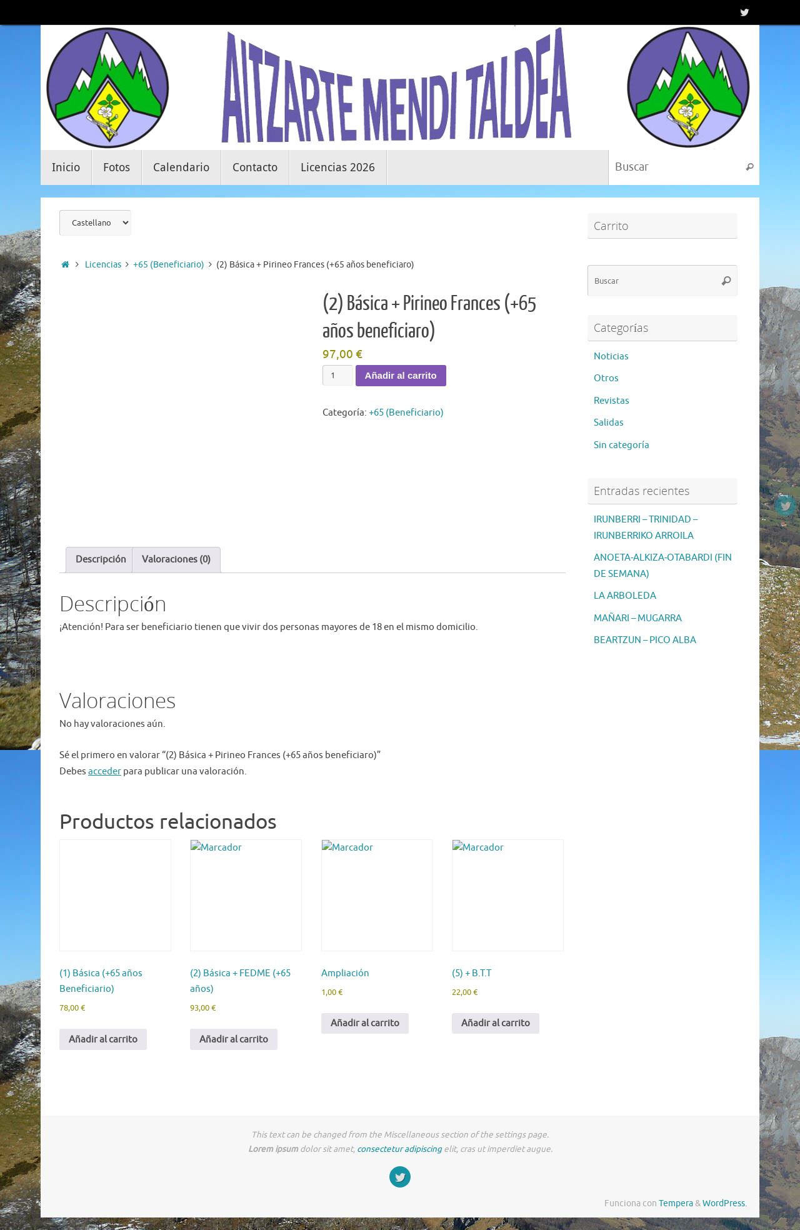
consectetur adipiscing (399, 1149)
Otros (606, 378)
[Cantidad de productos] (337, 375)
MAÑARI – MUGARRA (638, 618)
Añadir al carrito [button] (103, 1040)
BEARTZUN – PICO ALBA (645, 640)
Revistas (611, 401)
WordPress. (724, 1203)
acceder (104, 772)
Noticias (611, 356)
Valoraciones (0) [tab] (176, 560)
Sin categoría (621, 445)
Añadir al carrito (401, 375)
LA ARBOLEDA (625, 596)
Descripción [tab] (101, 560)
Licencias (103, 264)
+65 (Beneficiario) (168, 264)
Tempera (676, 1203)
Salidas (609, 423)
